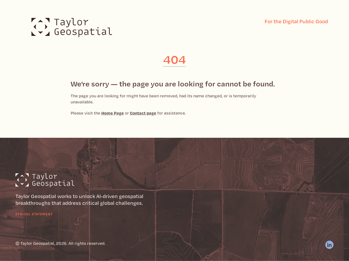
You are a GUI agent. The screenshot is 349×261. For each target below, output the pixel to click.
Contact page (143, 112)
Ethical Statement (34, 214)
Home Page (112, 112)
